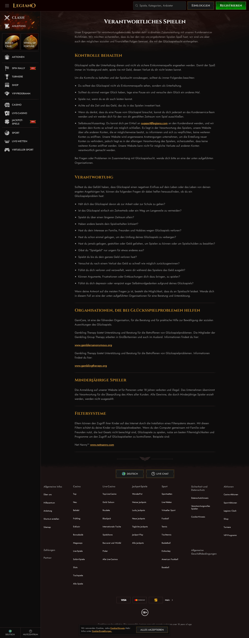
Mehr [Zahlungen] (169, 600)
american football (170, 559)
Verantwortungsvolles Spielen (200, 507)
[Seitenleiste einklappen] (7, 5)
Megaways (77, 543)
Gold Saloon (108, 502)
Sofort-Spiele (79, 559)
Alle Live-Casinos (110, 559)
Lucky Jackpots (138, 510)
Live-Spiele (78, 551)
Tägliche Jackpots (140, 526)
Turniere (227, 527)
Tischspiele (78, 575)
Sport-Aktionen (230, 502)
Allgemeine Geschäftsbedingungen (204, 552)
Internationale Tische (112, 526)
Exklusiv (76, 526)
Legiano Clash (230, 510)
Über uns (48, 494)
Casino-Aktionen (231, 494)
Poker (105, 551)
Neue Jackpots (138, 518)
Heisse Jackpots (139, 502)
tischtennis (166, 534)
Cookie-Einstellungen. (102, 631)
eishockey (166, 551)
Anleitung (48, 510)
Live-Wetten (167, 502)
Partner (47, 557)
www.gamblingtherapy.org (91, 366)
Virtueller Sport (168, 510)
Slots (75, 567)
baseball (165, 567)
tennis (164, 526)
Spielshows (108, 534)
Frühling (76, 518)
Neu (75, 502)
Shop (226, 518)
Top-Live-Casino (110, 494)
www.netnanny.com (102, 445)
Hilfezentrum (49, 502)
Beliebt (76, 510)
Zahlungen (49, 550)
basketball (166, 543)
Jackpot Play (137, 534)
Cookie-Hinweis (198, 516)
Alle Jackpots (138, 543)
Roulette (106, 510)
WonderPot (137, 494)
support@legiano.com (154, 123)
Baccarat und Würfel (112, 543)
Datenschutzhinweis (199, 498)
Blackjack (107, 518)
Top (74, 494)
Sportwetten (167, 494)
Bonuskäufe (78, 534)
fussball (165, 518)
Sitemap (47, 527)
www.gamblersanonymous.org (93, 345)
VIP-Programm (230, 535)
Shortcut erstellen (51, 518)
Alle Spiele (78, 583)
